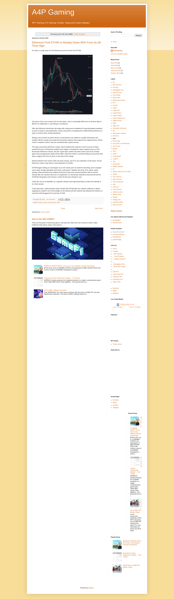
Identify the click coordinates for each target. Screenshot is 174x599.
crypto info (116, 110)
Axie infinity (116, 95)
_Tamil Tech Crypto (119, 266)
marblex (115, 159)
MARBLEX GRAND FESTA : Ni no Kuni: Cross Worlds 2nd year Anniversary (69, 266)
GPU (114, 151)
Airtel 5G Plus (117, 92)
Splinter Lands (117, 192)
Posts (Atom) (45, 212)
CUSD (116, 307)
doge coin (116, 126)
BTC (114, 103)
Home (63, 208)
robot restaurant (118, 182)
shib (114, 184)
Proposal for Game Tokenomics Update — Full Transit (62, 278)
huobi (114, 154)
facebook (116, 288)
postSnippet (117, 220)
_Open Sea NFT (118, 274)
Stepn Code (117, 282)
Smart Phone (117, 189)
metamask (116, 164)
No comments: (51, 199)
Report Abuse (116, 211)
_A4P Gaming (117, 254)
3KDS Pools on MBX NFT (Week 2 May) (131, 566)
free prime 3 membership (121, 143)
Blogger (91, 588)
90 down (40, 202)
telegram (116, 293)
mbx (114, 161)
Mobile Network (118, 166)
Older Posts (99, 208)
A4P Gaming (53, 12)
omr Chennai (117, 177)
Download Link (118, 279)
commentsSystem (119, 234)
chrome (115, 105)
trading (115, 197)
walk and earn (117, 205)
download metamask (119, 128)
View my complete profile (119, 54)
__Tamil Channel (118, 256)
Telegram (116, 407)
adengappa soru (118, 90)
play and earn (117, 179)
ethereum (53, 202)
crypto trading (117, 115)
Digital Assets (117, 120)
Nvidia (115, 174)
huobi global (117, 156)
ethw (58, 202)
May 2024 (114, 63)
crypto (45, 202)
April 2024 (114, 65)
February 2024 (116, 70)
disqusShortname (118, 232)
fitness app (116, 141)
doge (114, 123)
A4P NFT (116, 272)
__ (113, 261)
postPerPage (117, 239)
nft (113, 169)
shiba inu (116, 187)
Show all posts (79, 34)
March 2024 (115, 68)
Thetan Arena (117, 344)
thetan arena (117, 194)
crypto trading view (119, 118)
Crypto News (117, 113)
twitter (115, 291)
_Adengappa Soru (119, 264)
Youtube (115, 251)
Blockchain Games (119, 100)
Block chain (116, 97)
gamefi (115, 148)
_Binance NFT (117, 277)
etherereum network (119, 133)
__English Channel (119, 259)
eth (49, 202)
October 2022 (115, 73)
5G (114, 82)
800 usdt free (117, 85)
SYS (140, 307)
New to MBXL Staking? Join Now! (55, 290)
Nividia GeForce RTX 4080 (122, 172)
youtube (115, 405)
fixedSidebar (117, 237)
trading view (117, 200)
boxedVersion (117, 223)
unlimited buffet (118, 202)
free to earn (116, 146)
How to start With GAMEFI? (43, 219)
